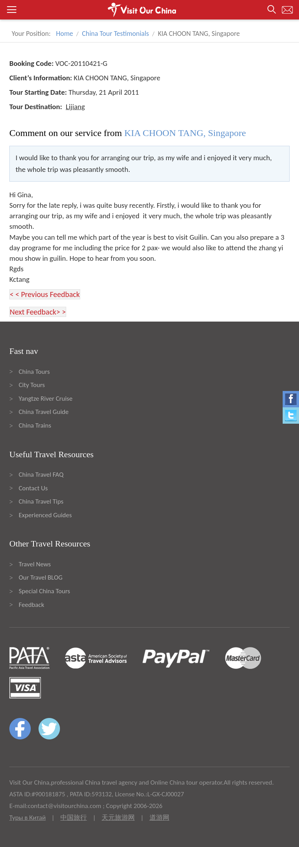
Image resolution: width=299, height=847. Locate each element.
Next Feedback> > (38, 312)
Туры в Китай (27, 817)
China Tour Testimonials (115, 33)
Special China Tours (44, 591)
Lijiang (75, 106)
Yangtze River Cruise (45, 398)
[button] (149, 9)
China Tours (34, 372)
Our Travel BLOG (40, 577)
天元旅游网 (118, 817)
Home (64, 33)
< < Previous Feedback (45, 294)
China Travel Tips (41, 501)
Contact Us (33, 488)
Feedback (31, 605)
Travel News (35, 564)
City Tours (32, 385)
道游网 (159, 817)
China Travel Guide (44, 412)
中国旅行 (73, 817)
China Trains (35, 425)
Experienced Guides (45, 515)
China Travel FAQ (41, 474)
